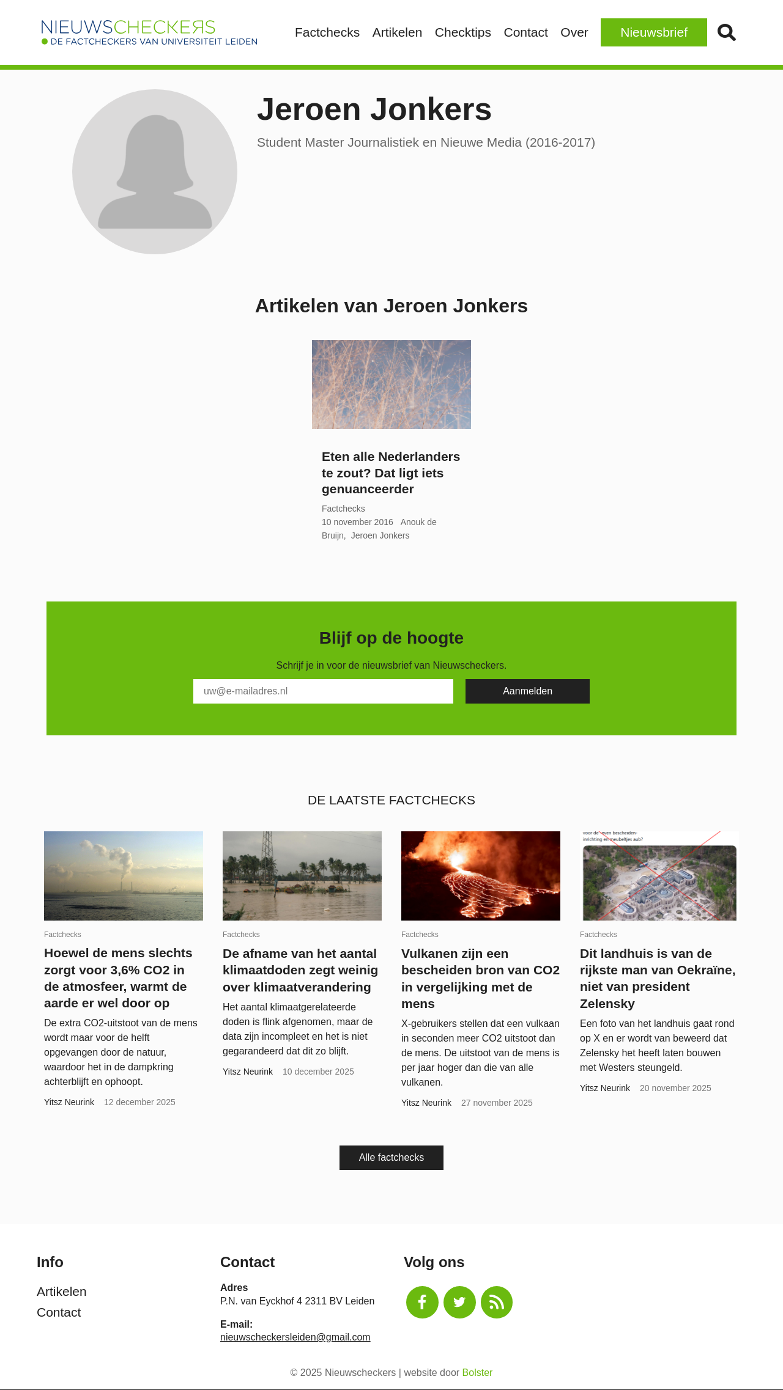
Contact (525, 32)
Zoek (726, 32)
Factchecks (327, 32)
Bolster (477, 1372)
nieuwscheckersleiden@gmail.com (295, 1337)
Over (574, 32)
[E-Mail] (323, 691)
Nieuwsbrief (654, 32)
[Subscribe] (528, 691)
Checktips (463, 32)
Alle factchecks (392, 1157)
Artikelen (398, 32)
